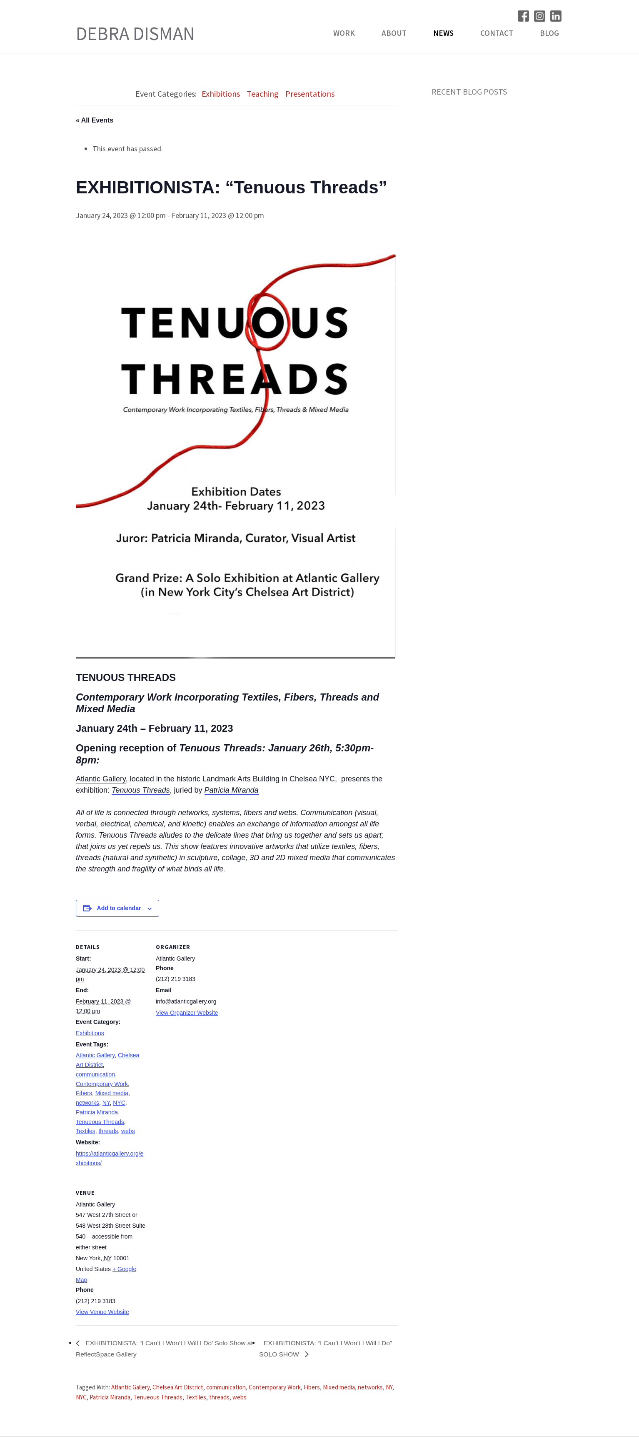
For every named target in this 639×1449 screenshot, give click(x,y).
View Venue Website (102, 1312)
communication (95, 1074)
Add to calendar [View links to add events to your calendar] (119, 908)
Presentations (309, 93)
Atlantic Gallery (101, 779)
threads (108, 1131)
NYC (119, 1102)
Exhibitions (221, 93)
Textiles (85, 1131)
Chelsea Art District (177, 1387)
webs (128, 1131)
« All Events (94, 120)
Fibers (84, 1093)
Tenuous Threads (141, 790)
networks (87, 1102)
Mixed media (111, 1093)
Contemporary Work (102, 1084)
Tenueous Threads (100, 1122)
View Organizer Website (187, 1012)
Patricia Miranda (232, 790)
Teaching (263, 93)
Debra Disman (135, 33)
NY (106, 1102)
